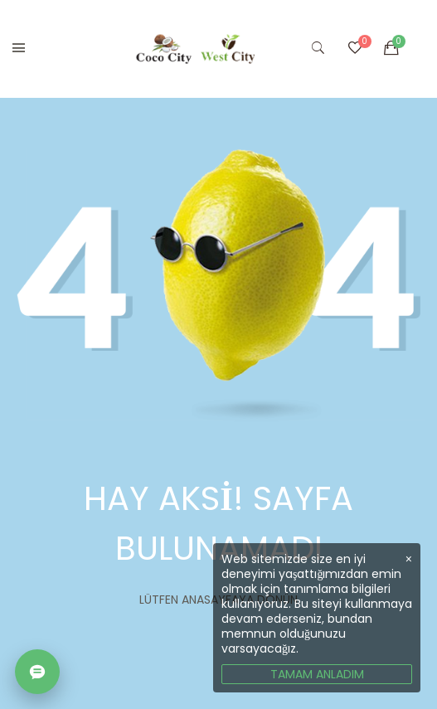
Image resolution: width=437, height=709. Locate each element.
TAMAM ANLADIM (317, 674)
